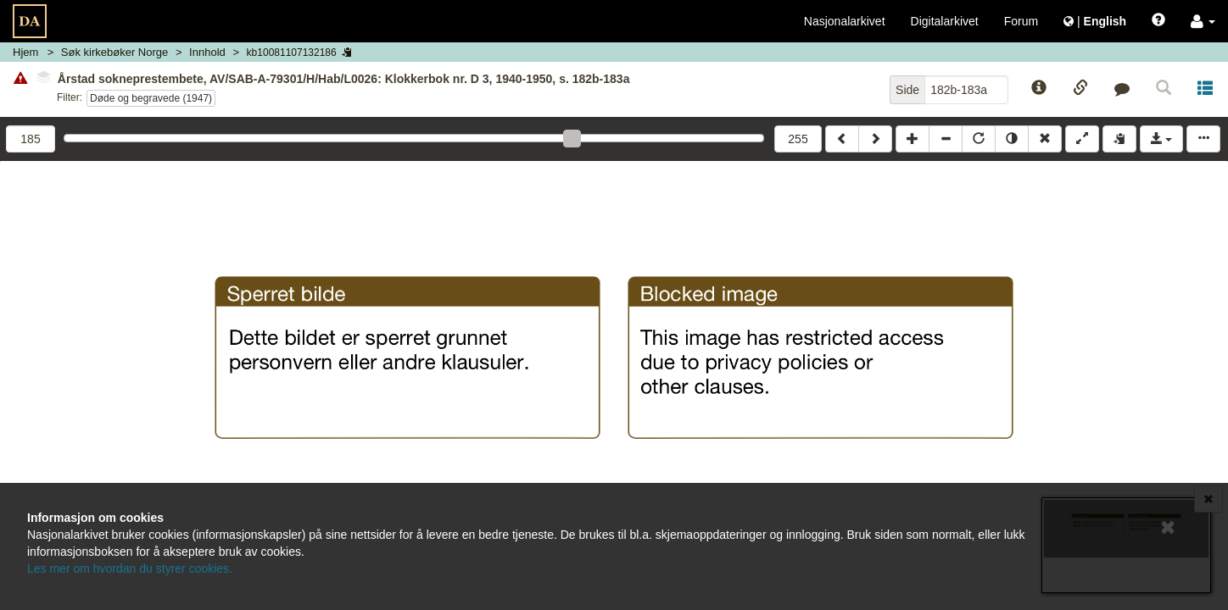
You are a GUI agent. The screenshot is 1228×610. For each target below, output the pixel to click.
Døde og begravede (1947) (151, 98)
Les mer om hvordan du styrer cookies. (129, 568)
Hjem (25, 52)
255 (797, 139)
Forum (1021, 21)
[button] (1203, 21)
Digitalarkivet (945, 21)
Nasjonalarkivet (844, 21)
